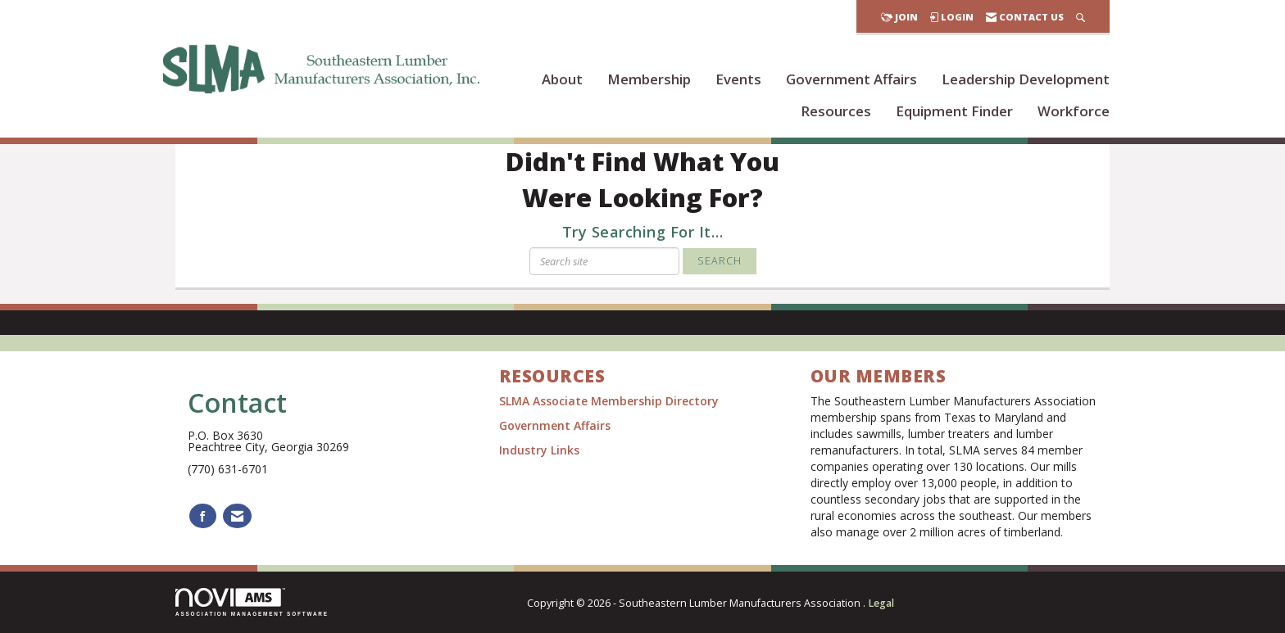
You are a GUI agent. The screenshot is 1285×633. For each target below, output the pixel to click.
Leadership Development (1026, 79)
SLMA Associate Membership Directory (610, 401)
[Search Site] (1080, 17)
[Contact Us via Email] (237, 516)
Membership (649, 79)
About (562, 79)
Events (738, 79)
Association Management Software (252, 602)
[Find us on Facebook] (203, 516)
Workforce (1074, 111)
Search (719, 261)
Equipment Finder (954, 111)
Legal (881, 603)
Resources (836, 111)
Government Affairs (851, 79)
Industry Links (539, 450)
